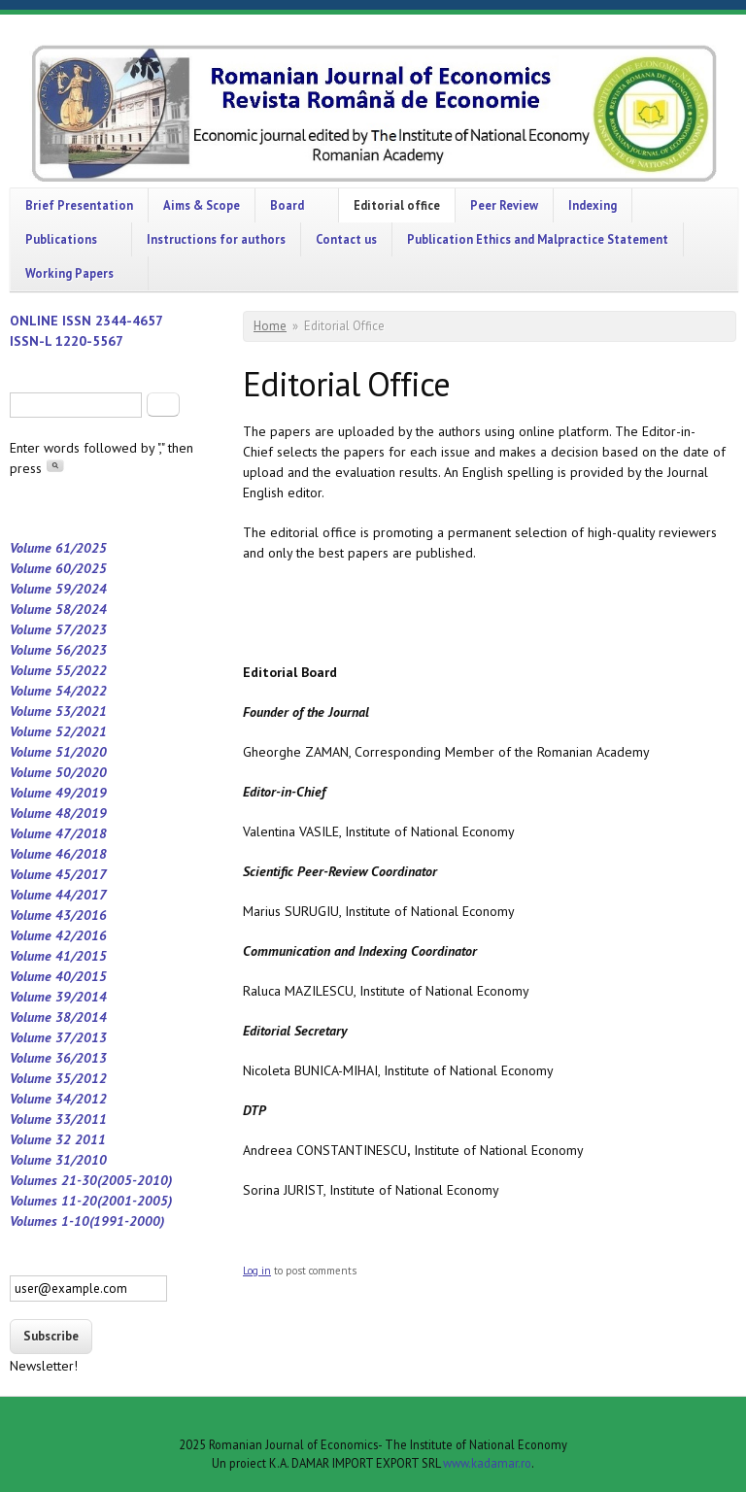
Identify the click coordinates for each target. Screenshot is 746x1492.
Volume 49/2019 (58, 792)
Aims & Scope (201, 205)
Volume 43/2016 (58, 915)
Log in (257, 1270)
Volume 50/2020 (58, 772)
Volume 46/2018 (58, 854)
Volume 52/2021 (58, 731)
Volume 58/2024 (58, 609)
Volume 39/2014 (58, 996)
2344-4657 (129, 320)
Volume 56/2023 (58, 650)
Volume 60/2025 (58, 568)
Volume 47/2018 (58, 833)
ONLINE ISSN (52, 320)
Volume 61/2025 (58, 548)
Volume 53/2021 (58, 711)
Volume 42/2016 (58, 935)
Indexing (592, 205)
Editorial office (397, 205)
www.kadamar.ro (487, 1463)
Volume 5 (36, 752)
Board (287, 205)
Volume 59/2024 (58, 588)
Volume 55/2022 (58, 670)
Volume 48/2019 (58, 813)
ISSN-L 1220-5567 (66, 341)
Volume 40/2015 (58, 976)
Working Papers (69, 273)
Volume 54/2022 (58, 690)
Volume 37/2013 (58, 1037)
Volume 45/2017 (58, 874)
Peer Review (504, 205)
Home (270, 326)
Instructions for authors (216, 239)
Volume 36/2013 (58, 1058)
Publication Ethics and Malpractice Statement (537, 239)
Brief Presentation (79, 205)
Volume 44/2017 (58, 894)
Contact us (346, 239)
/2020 (89, 752)
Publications (61, 239)
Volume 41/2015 (58, 956)
